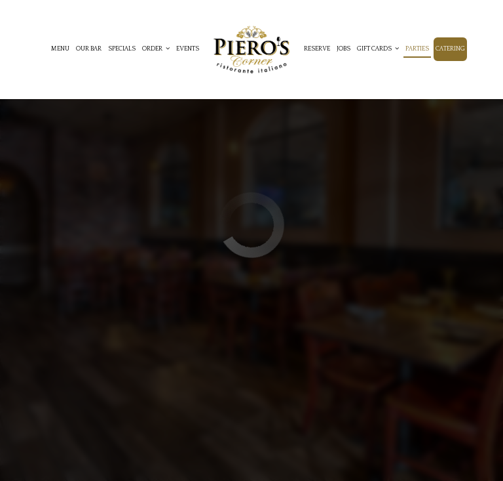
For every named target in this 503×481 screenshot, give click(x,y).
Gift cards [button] (378, 48)
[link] (251, 49)
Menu (60, 48)
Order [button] (156, 48)
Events (187, 48)
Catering (450, 48)
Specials (122, 48)
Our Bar (89, 48)
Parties (417, 48)
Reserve (317, 48)
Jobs (343, 48)
